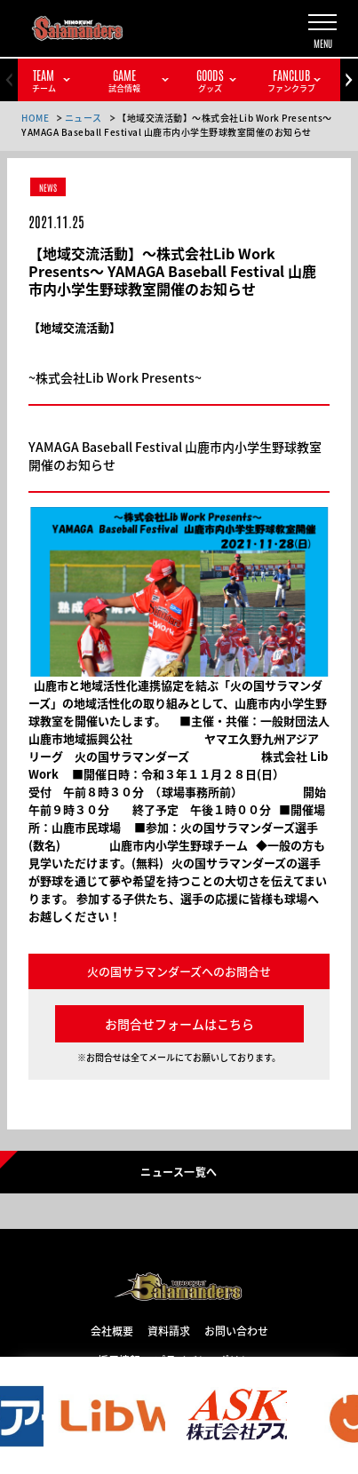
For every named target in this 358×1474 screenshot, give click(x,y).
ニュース (83, 117)
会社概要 (112, 1330)
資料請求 (168, 1330)
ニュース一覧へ (178, 1171)
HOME (35, 117)
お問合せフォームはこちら (179, 1024)
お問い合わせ (236, 1330)
